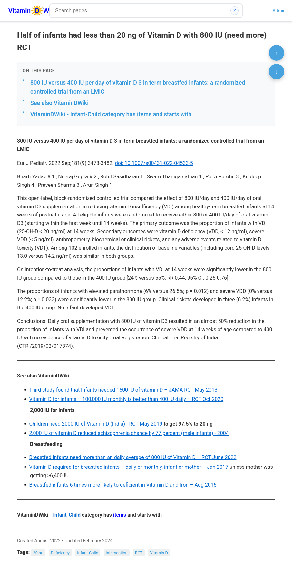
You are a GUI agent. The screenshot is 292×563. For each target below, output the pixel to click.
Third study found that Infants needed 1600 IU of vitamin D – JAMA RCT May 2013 (123, 390)
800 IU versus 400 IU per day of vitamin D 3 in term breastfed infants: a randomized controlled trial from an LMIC (137, 87)
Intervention (117, 552)
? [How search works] (235, 10)
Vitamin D (159, 552)
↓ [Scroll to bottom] (276, 71)
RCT (139, 552)
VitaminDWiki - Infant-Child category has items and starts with (110, 114)
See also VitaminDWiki (59, 102)
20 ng (38, 552)
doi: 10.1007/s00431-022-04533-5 (154, 163)
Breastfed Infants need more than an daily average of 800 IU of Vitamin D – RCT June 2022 (132, 457)
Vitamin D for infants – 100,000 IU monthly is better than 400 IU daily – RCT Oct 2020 (126, 399)
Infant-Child (67, 515)
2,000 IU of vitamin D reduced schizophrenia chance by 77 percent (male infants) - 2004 (129, 433)
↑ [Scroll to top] (276, 52)
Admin (279, 10)
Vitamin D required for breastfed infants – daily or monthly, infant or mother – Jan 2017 (128, 467)
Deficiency (60, 552)
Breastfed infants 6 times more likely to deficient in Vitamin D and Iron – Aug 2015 (122, 485)
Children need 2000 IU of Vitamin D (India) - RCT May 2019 (95, 424)
